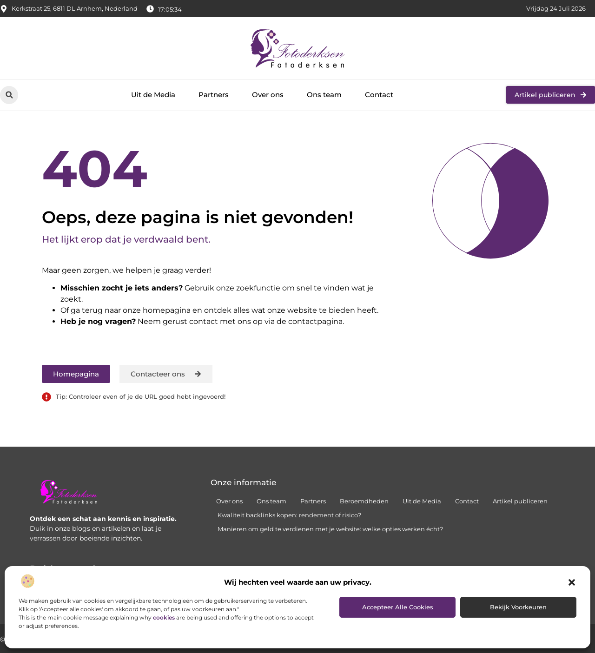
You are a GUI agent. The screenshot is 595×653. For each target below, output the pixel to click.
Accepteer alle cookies (397, 607)
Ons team (324, 94)
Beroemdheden (364, 501)
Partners (213, 94)
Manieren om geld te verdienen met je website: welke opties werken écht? (330, 529)
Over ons (268, 94)
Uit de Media (153, 94)
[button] (571, 582)
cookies (164, 617)
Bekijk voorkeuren (518, 607)
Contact (379, 94)
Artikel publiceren (520, 501)
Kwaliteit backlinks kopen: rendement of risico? (289, 515)
